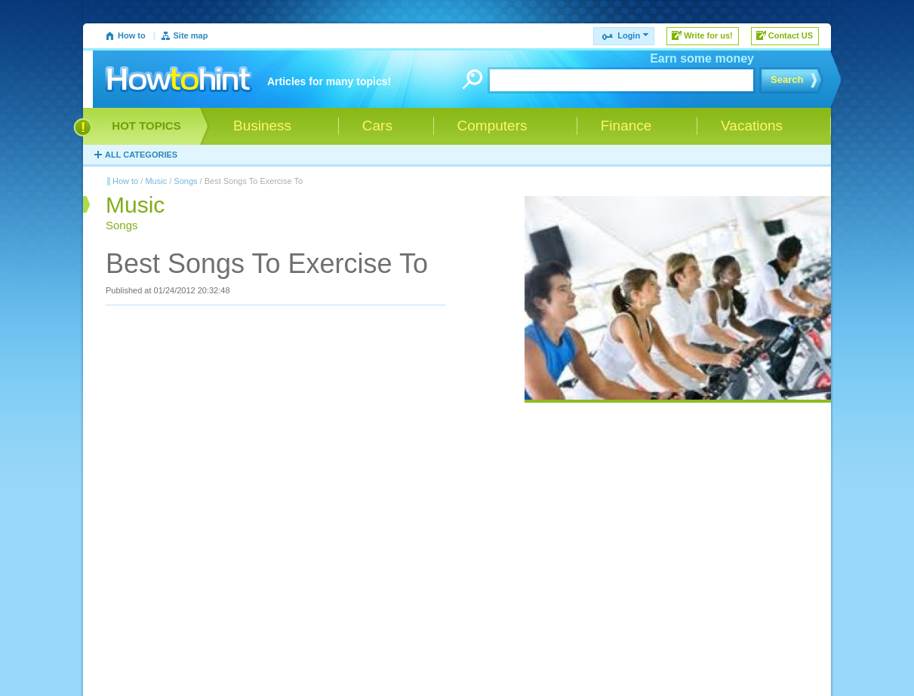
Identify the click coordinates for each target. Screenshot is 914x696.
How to (132, 35)
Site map (191, 35)
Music (156, 180)
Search (787, 79)
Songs (185, 180)
